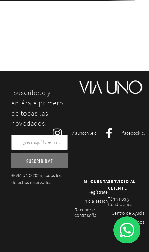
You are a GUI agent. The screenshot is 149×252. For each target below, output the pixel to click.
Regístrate (98, 192)
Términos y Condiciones (120, 201)
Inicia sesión (96, 201)
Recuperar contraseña (85, 212)
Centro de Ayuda (128, 213)
